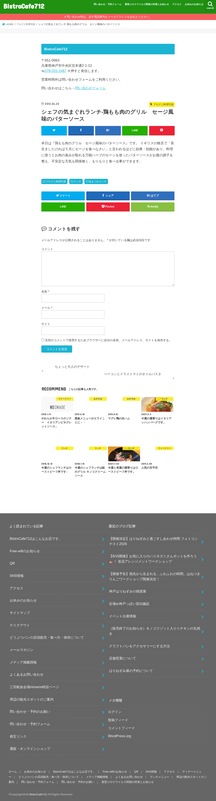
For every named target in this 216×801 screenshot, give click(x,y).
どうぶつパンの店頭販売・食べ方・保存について (47, 637)
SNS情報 (17, 576)
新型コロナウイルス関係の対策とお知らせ (147, 4)
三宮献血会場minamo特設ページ (34, 687)
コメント (47, 249)
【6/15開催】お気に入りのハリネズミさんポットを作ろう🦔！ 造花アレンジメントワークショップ (153, 558)
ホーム (13, 771)
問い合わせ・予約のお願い (30, 711)
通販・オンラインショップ (30, 748)
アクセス (176, 4)
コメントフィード (121, 728)
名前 (45, 291)
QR (12, 563)
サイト (45, 324)
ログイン (115, 712)
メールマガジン (21, 650)
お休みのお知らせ (194, 4)
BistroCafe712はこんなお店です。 (36, 538)
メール (46, 307)
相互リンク (18, 736)
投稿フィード (118, 720)
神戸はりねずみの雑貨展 (127, 591)
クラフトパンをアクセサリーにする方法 (139, 646)
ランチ (77, 181)
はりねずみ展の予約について (131, 671)
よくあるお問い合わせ (26, 674)
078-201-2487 (55, 71)
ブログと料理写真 (56, 181)
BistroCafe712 (23, 6)
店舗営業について (122, 658)
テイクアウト (20, 625)
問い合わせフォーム (90, 88)
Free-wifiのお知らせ (25, 551)
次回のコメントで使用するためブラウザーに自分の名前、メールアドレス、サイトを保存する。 (108, 340)
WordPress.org (119, 736)
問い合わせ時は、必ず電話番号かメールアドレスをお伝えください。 (109, 16)
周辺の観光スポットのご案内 (32, 699)
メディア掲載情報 (23, 662)
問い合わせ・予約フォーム (108, 4)
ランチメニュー (159, 776)
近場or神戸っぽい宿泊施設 (129, 604)
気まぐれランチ (98, 181)
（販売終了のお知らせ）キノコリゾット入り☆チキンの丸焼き (154, 630)
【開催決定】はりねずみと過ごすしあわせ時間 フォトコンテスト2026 (153, 541)
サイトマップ (20, 613)
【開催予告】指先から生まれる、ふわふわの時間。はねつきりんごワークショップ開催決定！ (154, 576)
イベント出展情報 (122, 616)
